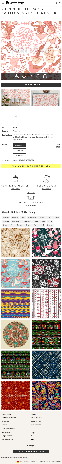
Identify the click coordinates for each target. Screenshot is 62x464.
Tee (12, 225)
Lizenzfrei (16, 160)
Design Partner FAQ (7, 439)
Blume (5, 225)
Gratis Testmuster (36, 425)
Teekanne (27, 221)
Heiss (57, 218)
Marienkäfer (32, 218)
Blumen (49, 225)
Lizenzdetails (6, 160)
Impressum (34, 461)
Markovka (16, 131)
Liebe (49, 218)
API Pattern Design (36, 417)
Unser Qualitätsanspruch (9, 417)
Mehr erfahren (15, 189)
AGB (48, 461)
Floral (23, 218)
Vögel (42, 225)
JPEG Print (20, 150)
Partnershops (5, 421)
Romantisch (16, 221)
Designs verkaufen (7, 436)
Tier (35, 225)
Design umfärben (31, 85)
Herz (43, 221)
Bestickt (15, 218)
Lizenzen (4, 425)
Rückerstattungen (56, 461)
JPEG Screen (19, 155)
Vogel (50, 221)
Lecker (36, 221)
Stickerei (6, 218)
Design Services (36, 421)
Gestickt (19, 225)
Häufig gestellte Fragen (8, 428)
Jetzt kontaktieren (31, 451)
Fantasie (6, 221)
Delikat (42, 218)
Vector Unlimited (19, 145)
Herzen (28, 225)
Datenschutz (42, 461)
